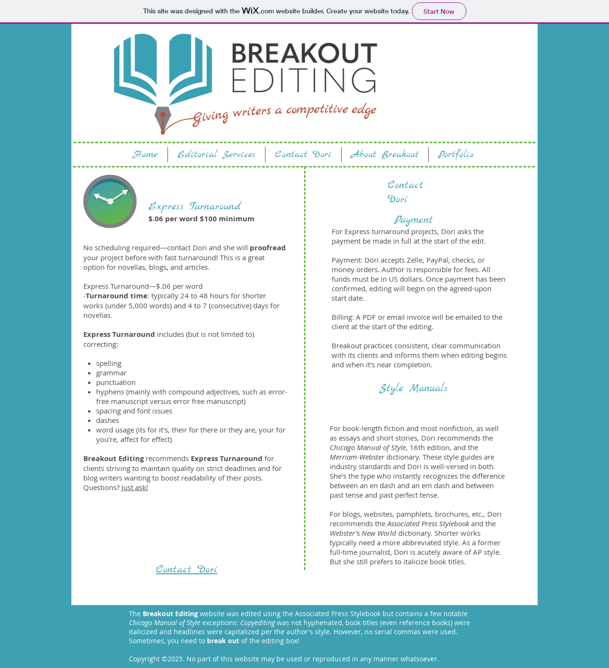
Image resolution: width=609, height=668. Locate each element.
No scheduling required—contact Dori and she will (165, 247)
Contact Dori (405, 192)
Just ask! (134, 487)
